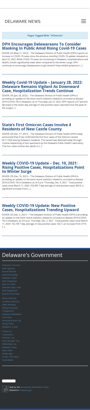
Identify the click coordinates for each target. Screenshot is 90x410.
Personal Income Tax (12, 318)
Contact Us (7, 328)
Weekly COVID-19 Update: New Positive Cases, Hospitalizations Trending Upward (40, 207)
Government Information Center (36, 383)
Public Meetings (9, 303)
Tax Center (7, 315)
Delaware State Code (12, 286)
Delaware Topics (10, 343)
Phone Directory (9, 296)
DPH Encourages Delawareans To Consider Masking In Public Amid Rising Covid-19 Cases (44, 46)
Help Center (7, 346)
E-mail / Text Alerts (11, 353)
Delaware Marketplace (12, 312)
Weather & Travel (10, 324)
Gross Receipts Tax (11, 337)
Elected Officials (9, 271)
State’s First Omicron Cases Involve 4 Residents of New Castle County (36, 126)
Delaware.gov (26, 386)
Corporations (8, 331)
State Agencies (9, 268)
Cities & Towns (9, 283)
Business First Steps (11, 292)
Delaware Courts (10, 277)
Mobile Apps (8, 350)
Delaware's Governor (12, 265)
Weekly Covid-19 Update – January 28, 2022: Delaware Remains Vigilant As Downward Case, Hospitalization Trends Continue (42, 86)
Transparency (8, 309)
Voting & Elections (10, 306)
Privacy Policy (8, 321)
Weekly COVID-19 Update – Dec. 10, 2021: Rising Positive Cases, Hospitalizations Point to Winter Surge (43, 167)
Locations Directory (11, 300)
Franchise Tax (8, 334)
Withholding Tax (9, 340)
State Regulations (10, 289)
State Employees (10, 280)
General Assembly (10, 274)
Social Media (7, 356)
